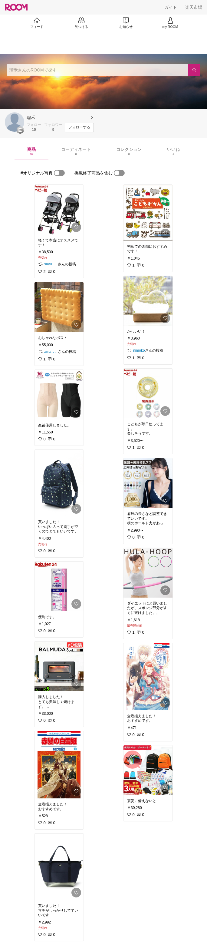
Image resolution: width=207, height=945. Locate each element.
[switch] (59, 173)
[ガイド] (170, 7)
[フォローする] (79, 127)
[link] (59, 209)
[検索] (194, 70)
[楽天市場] (193, 7)
